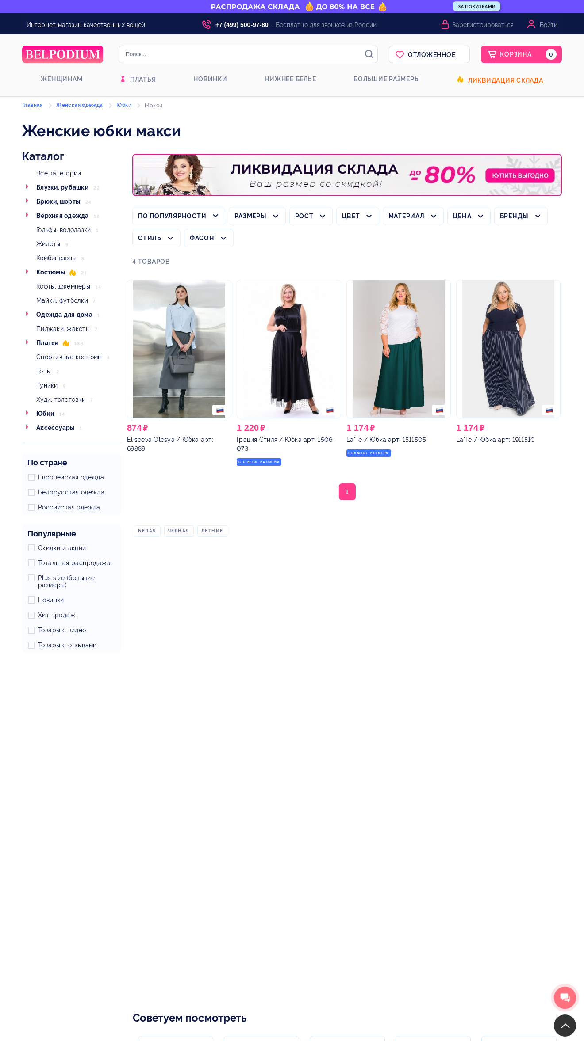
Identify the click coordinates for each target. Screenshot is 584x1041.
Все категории (58, 173)
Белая (147, 530)
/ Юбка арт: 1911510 (495, 439)
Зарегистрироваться (483, 24)
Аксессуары (55, 427)
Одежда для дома (64, 314)
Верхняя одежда (62, 215)
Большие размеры (386, 79)
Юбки (45, 413)
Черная (179, 530)
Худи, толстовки (60, 399)
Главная (32, 105)
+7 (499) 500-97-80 (242, 24)
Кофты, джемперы (63, 286)
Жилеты (48, 243)
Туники (47, 385)
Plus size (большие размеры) (66, 581)
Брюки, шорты (58, 201)
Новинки (210, 79)
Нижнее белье (290, 79)
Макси (153, 106)
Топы (43, 371)
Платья (143, 79)
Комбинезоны (56, 258)
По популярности (172, 216)
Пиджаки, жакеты (63, 328)
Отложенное (432, 54)
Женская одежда (79, 105)
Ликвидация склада (505, 80)
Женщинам (61, 79)
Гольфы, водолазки (63, 229)
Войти (548, 24)
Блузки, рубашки (62, 187)
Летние (212, 530)
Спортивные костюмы (69, 357)
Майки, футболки (62, 300)
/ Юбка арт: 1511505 (386, 439)
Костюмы (50, 272)
